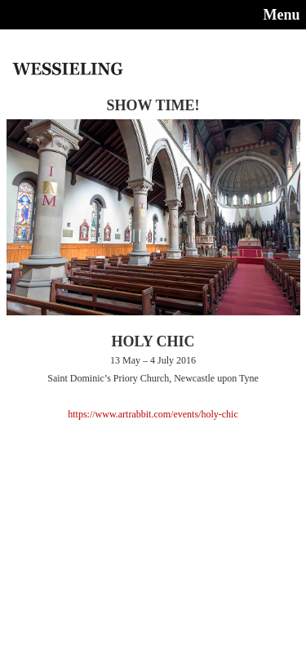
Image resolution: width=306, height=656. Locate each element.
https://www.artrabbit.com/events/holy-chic (153, 414)
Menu (282, 15)
